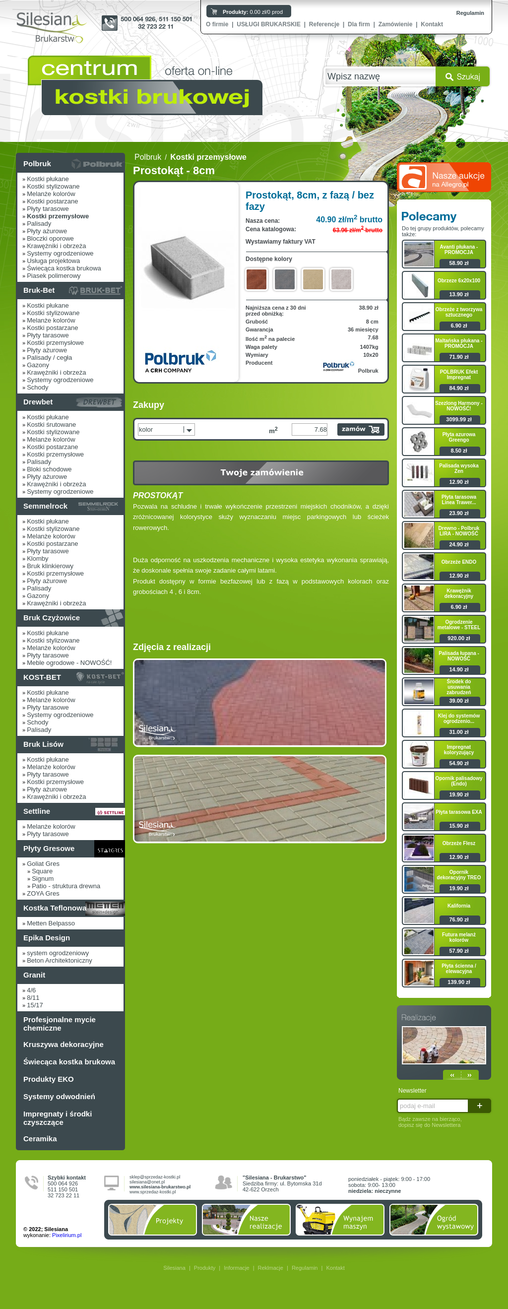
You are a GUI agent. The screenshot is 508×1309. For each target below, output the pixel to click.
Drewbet (38, 401)
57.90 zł (458, 951)
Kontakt (432, 24)
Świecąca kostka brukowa (64, 268)
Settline (36, 811)
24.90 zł (458, 544)
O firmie (217, 24)
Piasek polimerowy (53, 275)
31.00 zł (458, 732)
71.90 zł (458, 357)
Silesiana (174, 1268)
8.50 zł (458, 451)
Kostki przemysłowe (55, 342)
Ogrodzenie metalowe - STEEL (459, 624)
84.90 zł (458, 388)
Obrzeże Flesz (459, 843)
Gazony (38, 365)
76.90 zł (458, 919)
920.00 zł (458, 638)
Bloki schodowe (49, 469)
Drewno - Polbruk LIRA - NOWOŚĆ (459, 530)
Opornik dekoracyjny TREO (459, 874)
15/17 (35, 1005)
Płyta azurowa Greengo (459, 437)
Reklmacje (270, 1268)
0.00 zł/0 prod (253, 12)
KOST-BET (42, 677)
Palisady (39, 223)
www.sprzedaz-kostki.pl (152, 1191)
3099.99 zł (458, 419)
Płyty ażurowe (47, 231)
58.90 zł (458, 263)
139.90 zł (458, 982)
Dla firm (359, 24)
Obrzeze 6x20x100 (459, 280)
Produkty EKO (48, 1079)
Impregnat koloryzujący (459, 749)
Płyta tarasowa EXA (459, 812)
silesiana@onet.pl (147, 1181)
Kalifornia (458, 906)
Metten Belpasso (51, 923)
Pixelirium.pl (66, 1235)
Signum (43, 878)
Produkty (204, 1268)
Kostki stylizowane (53, 186)
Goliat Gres (43, 863)
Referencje (324, 24)
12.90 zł (458, 482)
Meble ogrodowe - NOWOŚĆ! (69, 662)
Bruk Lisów (43, 744)
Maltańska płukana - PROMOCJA (458, 343)
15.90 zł (458, 826)
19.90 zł (458, 794)
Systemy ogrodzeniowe (60, 253)
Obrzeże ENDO (459, 562)
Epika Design (46, 937)
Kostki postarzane (52, 201)
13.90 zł (458, 294)
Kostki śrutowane (51, 424)
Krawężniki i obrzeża (56, 246)
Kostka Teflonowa (54, 908)
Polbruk (37, 163)
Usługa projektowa (53, 260)
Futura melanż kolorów (459, 937)
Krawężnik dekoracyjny (458, 593)
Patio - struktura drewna (66, 886)
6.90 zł (458, 325)
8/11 (33, 997)
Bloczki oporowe (50, 238)
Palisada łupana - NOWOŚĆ (459, 656)
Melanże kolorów (51, 193)
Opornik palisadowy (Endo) (458, 781)
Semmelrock (45, 506)
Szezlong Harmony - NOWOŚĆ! (459, 405)
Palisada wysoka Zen (459, 468)
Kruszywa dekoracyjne (63, 1044)
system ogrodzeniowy (58, 953)
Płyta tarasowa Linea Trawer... (459, 499)
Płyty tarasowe (48, 208)
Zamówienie (396, 24)
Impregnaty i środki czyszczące (57, 1118)
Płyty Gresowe (48, 848)
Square (42, 871)
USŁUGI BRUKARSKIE (269, 24)
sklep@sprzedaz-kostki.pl (154, 1177)
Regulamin (470, 13)
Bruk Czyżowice (51, 617)
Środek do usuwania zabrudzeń (458, 687)
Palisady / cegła (49, 357)
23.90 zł (458, 513)
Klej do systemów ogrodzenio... (459, 718)
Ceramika (40, 1138)
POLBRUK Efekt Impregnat (459, 374)
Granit (34, 975)
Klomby (37, 558)
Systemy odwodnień (59, 1096)
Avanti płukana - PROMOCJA (459, 249)
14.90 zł (458, 669)
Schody (37, 387)
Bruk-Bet (39, 290)
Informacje (236, 1268)
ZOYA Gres (43, 893)
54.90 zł (458, 763)
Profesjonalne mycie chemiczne (59, 1023)
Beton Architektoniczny (59, 960)
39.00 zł (458, 701)
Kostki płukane (48, 179)
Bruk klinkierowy (50, 566)
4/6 (31, 990)
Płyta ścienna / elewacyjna (459, 968)
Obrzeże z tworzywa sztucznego (459, 312)
